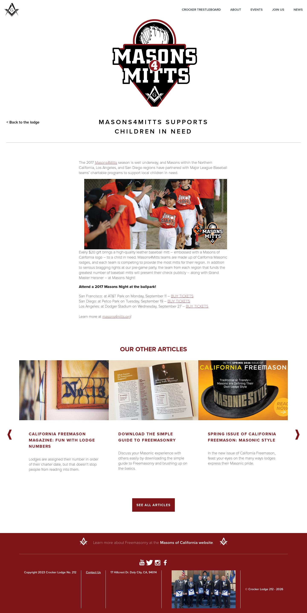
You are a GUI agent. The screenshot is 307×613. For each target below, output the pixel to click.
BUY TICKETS (182, 295)
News (298, 9)
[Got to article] (64, 390)
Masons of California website (186, 542)
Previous (9, 435)
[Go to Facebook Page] (165, 563)
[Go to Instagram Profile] (157, 563)
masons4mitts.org (116, 316)
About (235, 9)
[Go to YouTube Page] (142, 563)
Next (297, 435)
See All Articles (153, 505)
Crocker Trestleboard (201, 9)
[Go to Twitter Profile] (150, 563)
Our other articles (153, 349)
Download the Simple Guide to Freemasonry (147, 437)
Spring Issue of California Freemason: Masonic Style (242, 437)
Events (257, 9)
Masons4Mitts (106, 162)
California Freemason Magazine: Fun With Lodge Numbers (62, 440)
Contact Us (93, 572)
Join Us (278, 9)
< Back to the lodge (22, 122)
